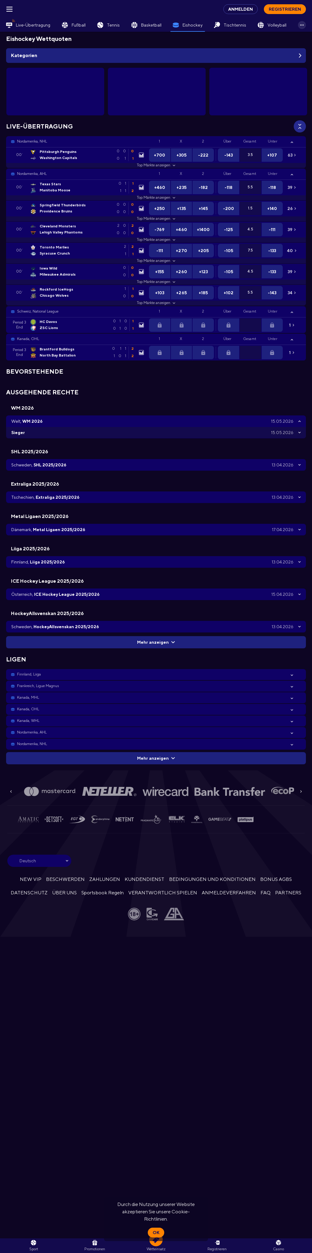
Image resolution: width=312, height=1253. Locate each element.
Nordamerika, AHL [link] (32, 174)
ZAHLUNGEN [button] (104, 879)
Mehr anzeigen (156, 642)
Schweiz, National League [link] (37, 311)
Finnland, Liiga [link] (29, 674)
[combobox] (39, 861)
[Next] (301, 791)
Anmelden (240, 9)
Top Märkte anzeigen (156, 165)
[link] (28, 25)
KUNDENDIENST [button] (144, 879)
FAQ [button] (266, 893)
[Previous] (11, 791)
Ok (156, 1232)
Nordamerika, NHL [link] (32, 141)
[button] (156, 141)
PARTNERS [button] (288, 893)
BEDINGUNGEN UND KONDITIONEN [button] (212, 879)
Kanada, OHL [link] (28, 339)
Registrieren (285, 9)
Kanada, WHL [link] (28, 721)
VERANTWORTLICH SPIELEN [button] (162, 893)
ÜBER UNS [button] (64, 893)
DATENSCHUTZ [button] (29, 893)
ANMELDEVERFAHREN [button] (229, 893)
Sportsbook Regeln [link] (102, 893)
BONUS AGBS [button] (276, 879)
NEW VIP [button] (30, 879)
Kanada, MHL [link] (28, 697)
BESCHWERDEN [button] (65, 879)
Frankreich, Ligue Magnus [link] (38, 686)
